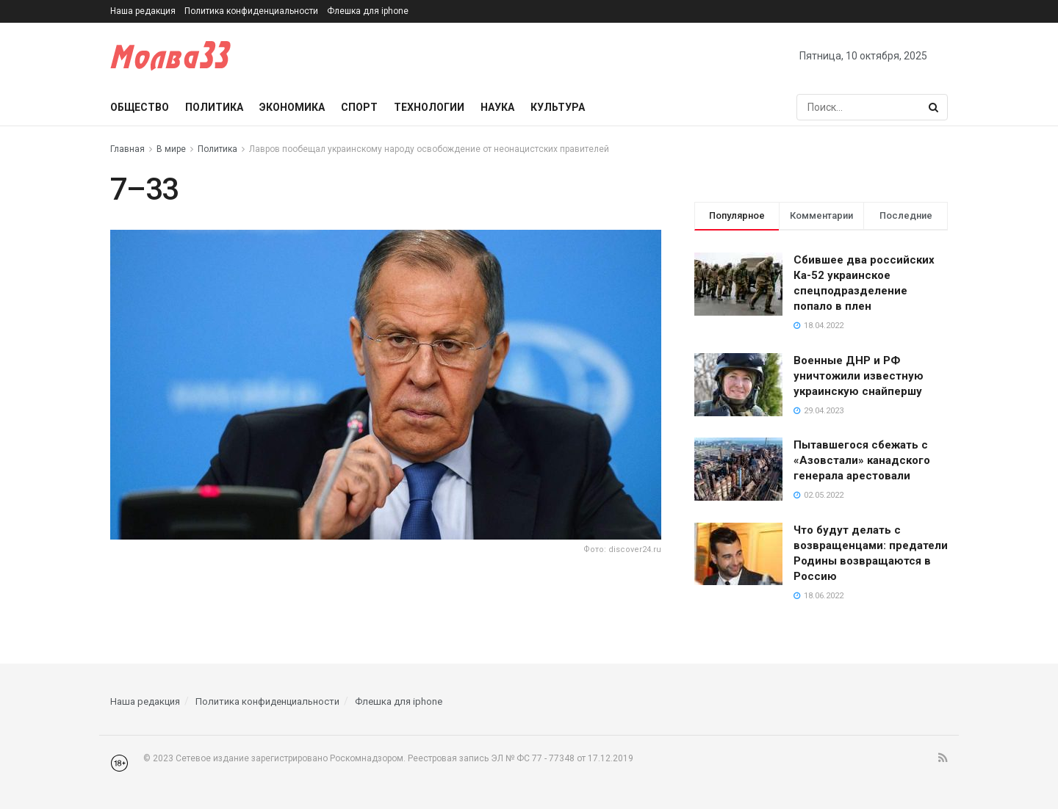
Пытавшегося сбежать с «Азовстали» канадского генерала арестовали (862, 460)
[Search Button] (934, 107)
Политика (214, 107)
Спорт (359, 107)
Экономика (292, 107)
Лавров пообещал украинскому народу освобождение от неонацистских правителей (429, 149)
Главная (127, 149)
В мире (171, 149)
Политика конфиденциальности (251, 11)
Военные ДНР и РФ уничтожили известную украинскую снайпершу (859, 376)
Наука (497, 107)
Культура (557, 107)
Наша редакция (143, 11)
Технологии (429, 107)
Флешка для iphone (368, 11)
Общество (139, 107)
